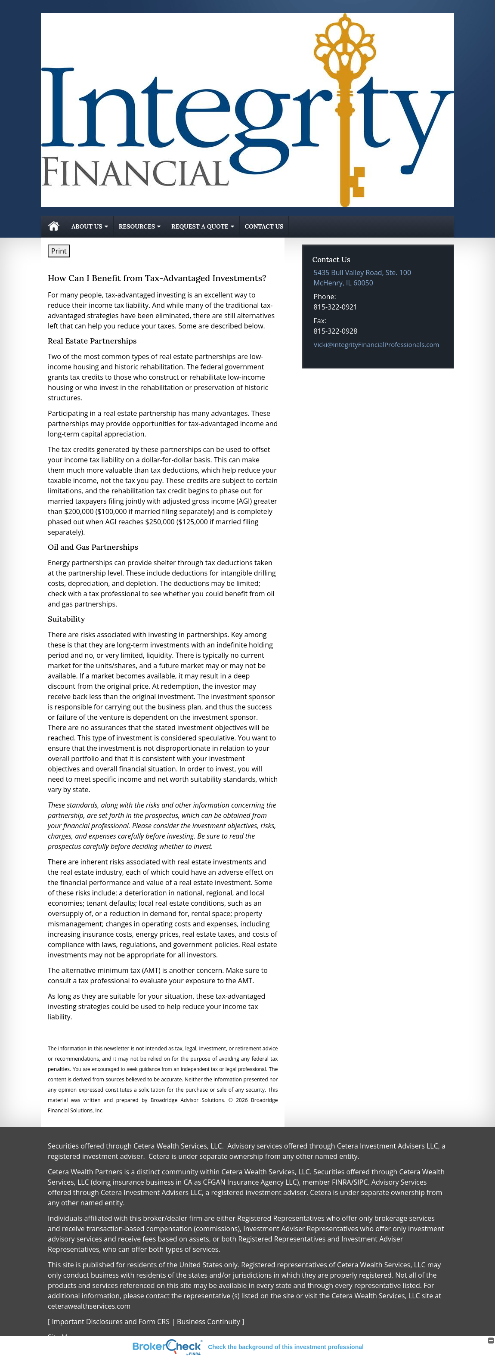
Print (59, 251)
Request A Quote (199, 226)
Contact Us (264, 226)
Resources (137, 226)
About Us (86, 226)
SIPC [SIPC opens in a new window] (361, 1182)
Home (53, 226)
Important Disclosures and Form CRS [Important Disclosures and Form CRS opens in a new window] (111, 1321)
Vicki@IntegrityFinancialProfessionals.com (376, 344)
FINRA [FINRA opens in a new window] (341, 1182)
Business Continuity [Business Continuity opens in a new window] (208, 1321)
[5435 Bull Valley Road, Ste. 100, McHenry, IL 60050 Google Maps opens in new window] (362, 277)
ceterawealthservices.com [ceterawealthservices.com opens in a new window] (89, 1306)
